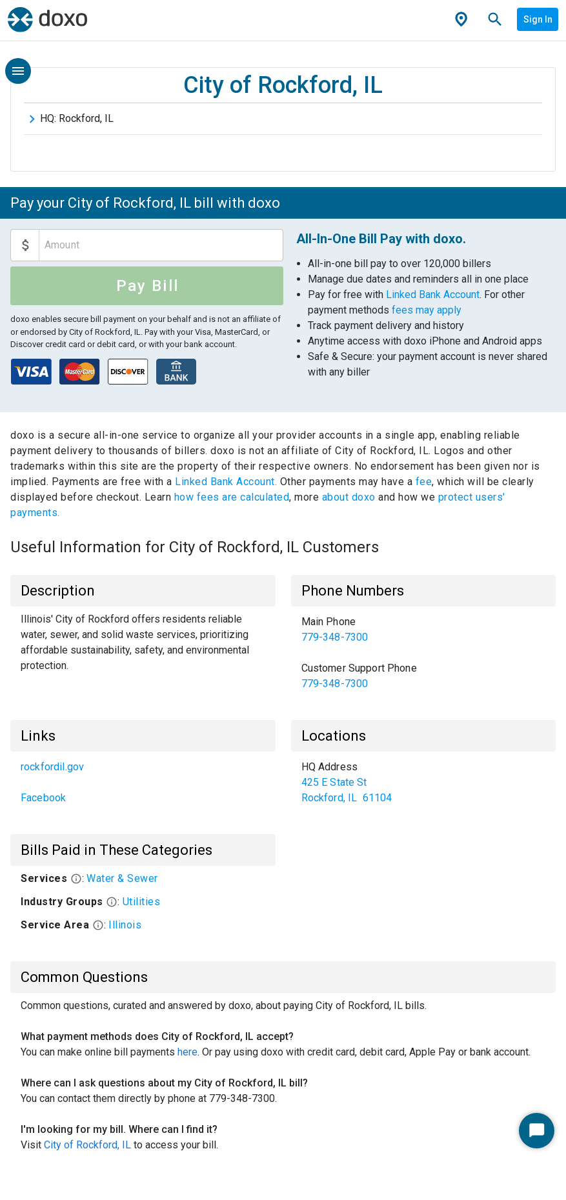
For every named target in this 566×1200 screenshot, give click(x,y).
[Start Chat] (536, 1130)
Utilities (142, 901)
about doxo (348, 497)
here (187, 1052)
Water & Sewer (122, 878)
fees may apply (426, 310)
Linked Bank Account (433, 294)
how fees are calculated (232, 497)
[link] (423, 629)
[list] (423, 652)
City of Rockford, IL (87, 1145)
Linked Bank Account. (227, 481)
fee (424, 481)
